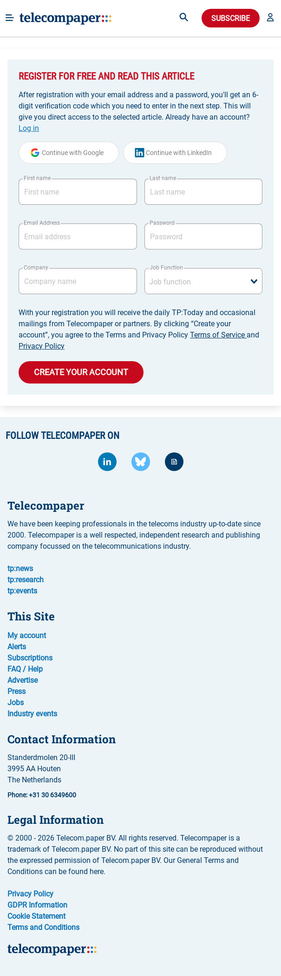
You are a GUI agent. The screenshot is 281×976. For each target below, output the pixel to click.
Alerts (16, 646)
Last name (163, 178)
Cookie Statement (36, 916)
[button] (270, 18)
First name (37, 178)
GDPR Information (37, 905)
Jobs (15, 702)
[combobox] (203, 281)
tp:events (22, 590)
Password (162, 223)
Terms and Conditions (43, 927)
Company (36, 267)
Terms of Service (218, 334)
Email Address (42, 223)
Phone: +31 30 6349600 (41, 795)
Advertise (22, 680)
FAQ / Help (25, 669)
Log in (29, 128)
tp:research (25, 579)
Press (16, 691)
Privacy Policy (42, 346)
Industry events (32, 713)
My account (26, 635)
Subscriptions (29, 657)
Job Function (166, 267)
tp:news (20, 568)
